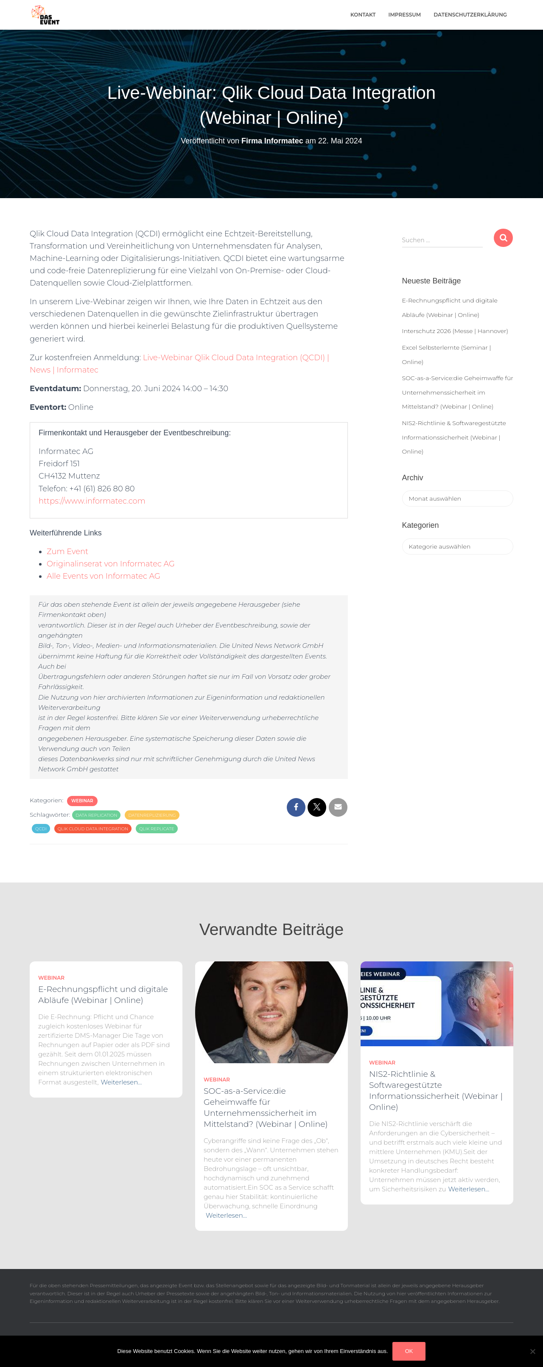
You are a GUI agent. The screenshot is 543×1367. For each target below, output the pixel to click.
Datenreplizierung (152, 815)
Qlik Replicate (156, 829)
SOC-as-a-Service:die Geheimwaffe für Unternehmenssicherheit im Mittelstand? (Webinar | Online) (457, 392)
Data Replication (96, 815)
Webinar (82, 801)
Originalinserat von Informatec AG (111, 564)
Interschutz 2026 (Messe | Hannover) (455, 331)
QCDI (41, 829)
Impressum (405, 14)
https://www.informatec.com (92, 501)
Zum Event (67, 551)
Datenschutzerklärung (470, 14)
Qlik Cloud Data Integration (93, 829)
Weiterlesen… (121, 1082)
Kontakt (363, 14)
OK (409, 1351)
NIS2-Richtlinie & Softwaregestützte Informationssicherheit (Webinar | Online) (454, 437)
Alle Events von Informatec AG (103, 576)
